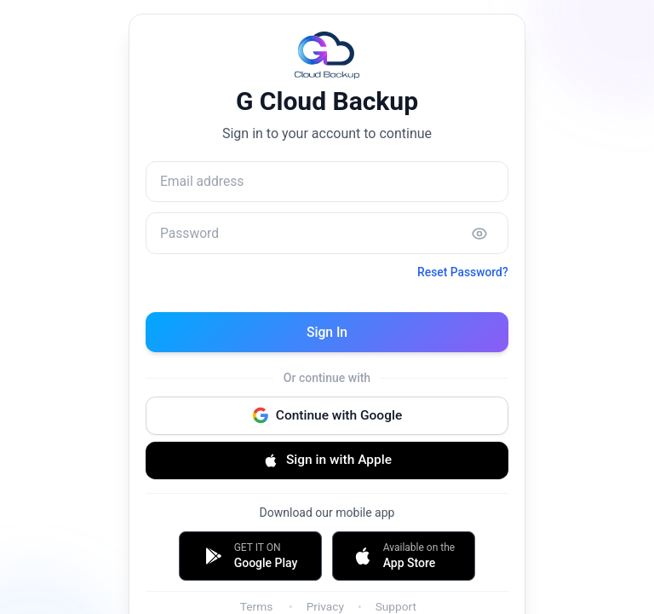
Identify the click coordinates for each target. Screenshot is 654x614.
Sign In (326, 335)
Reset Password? (461, 275)
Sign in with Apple (327, 465)
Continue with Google (327, 419)
